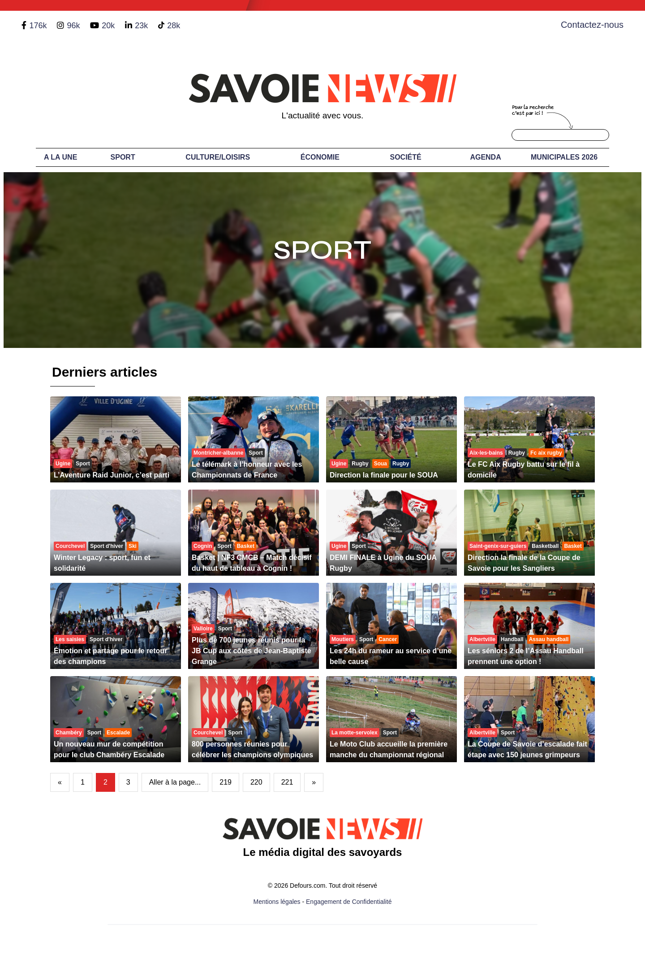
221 (287, 782)
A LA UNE (60, 157)
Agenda (485, 157)
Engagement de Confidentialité (348, 901)
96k (73, 25)
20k (108, 25)
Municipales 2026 (564, 157)
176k (38, 25)
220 (256, 782)
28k (173, 25)
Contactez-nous (592, 25)
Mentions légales (277, 901)
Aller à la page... (175, 782)
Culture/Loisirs (217, 157)
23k (141, 25)
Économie (320, 157)
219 (225, 782)
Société (405, 157)
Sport (123, 157)
